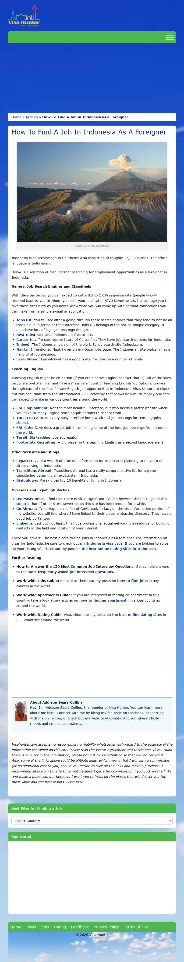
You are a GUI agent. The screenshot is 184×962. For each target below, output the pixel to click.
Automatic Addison (120, 718)
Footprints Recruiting (35, 442)
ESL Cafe (24, 428)
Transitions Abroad (33, 470)
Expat (21, 461)
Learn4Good (27, 359)
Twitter (55, 718)
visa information (137, 509)
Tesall (21, 437)
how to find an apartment (102, 600)
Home (16, 117)
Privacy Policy (106, 927)
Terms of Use (136, 927)
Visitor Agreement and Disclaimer (123, 750)
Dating (60, 927)
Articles (32, 117)
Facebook (135, 713)
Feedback (80, 927)
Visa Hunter (118, 707)
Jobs (45, 927)
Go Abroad (26, 509)
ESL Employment (31, 408)
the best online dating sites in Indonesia (119, 549)
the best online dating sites (137, 615)
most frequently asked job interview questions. (71, 572)
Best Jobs (25, 335)
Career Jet (25, 340)
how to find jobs (132, 581)
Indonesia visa (99, 543)
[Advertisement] (92, 78)
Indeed (22, 344)
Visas (31, 927)
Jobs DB (23, 320)
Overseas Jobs (29, 499)
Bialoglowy (26, 480)
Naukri (22, 349)
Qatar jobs (93, 349)
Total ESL (25, 418)
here (50, 713)
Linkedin (24, 523)
